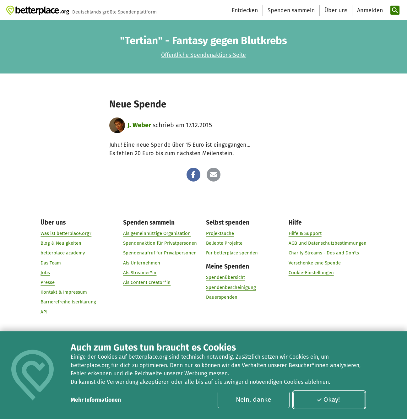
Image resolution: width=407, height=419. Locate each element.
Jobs (45, 272)
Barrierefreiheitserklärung (68, 302)
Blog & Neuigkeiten (61, 243)
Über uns (335, 10)
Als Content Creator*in (147, 282)
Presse (48, 282)
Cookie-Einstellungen (311, 272)
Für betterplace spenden (232, 253)
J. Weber (139, 125)
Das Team (51, 263)
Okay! (328, 399)
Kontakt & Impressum (64, 292)
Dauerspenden (221, 297)
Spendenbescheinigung (231, 287)
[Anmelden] (369, 10)
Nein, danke (253, 399)
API (44, 312)
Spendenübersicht (225, 277)
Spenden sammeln (291, 10)
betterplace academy (63, 253)
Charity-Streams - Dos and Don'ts (324, 253)
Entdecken (245, 10)
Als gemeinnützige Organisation (157, 233)
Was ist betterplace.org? (66, 233)
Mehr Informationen (96, 399)
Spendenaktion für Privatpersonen (160, 243)
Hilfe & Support (305, 233)
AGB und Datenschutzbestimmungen (327, 243)
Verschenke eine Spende (315, 263)
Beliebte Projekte (224, 243)
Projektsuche (220, 233)
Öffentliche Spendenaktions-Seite (203, 55)
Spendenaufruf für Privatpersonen (160, 253)
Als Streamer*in (139, 272)
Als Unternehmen (141, 263)
